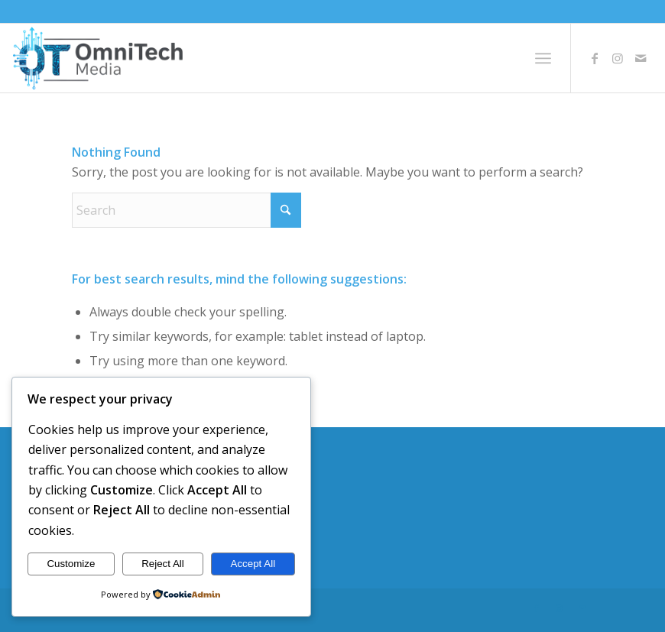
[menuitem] (543, 58)
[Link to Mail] (640, 58)
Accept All (253, 563)
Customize (71, 563)
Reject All (162, 563)
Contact (89, 529)
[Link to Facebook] (594, 58)
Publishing (96, 502)
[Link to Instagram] (617, 58)
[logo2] (98, 58)
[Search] (186, 210)
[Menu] (543, 58)
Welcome (93, 475)
